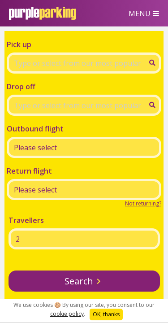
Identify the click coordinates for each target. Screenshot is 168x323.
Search (79, 281)
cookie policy (67, 314)
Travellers (26, 220)
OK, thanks (106, 314)
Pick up (19, 44)
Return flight (29, 171)
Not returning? (143, 203)
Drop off (21, 87)
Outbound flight (35, 129)
